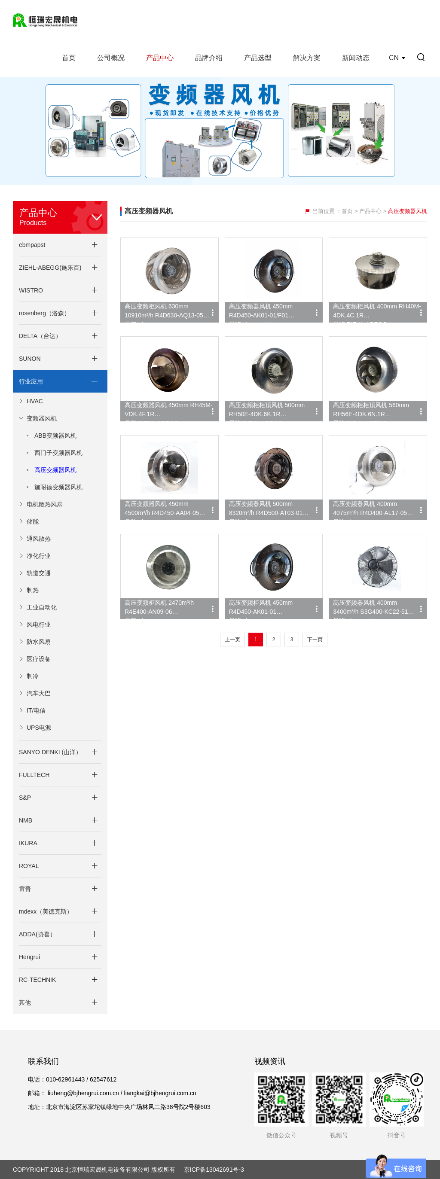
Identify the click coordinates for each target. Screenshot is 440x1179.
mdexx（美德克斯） (46, 911)
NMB (25, 820)
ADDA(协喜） (37, 934)
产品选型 (258, 57)
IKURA (28, 843)
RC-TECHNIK (37, 979)
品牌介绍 (209, 57)
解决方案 (307, 57)
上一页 (232, 640)
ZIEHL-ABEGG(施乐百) (50, 267)
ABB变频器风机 (55, 435)
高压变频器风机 (55, 469)
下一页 (315, 640)
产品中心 (160, 57)
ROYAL (29, 865)
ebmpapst (32, 244)
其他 (25, 1002)
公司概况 (111, 57)
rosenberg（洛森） (44, 313)
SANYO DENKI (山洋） (50, 752)
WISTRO (31, 290)
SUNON (30, 358)
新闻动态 (356, 57)
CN (394, 57)
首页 (69, 57)
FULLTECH (34, 774)
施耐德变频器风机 (58, 487)
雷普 (25, 888)
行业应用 (31, 381)
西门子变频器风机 (58, 452)
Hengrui (29, 957)
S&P (25, 797)
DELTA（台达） (40, 335)
